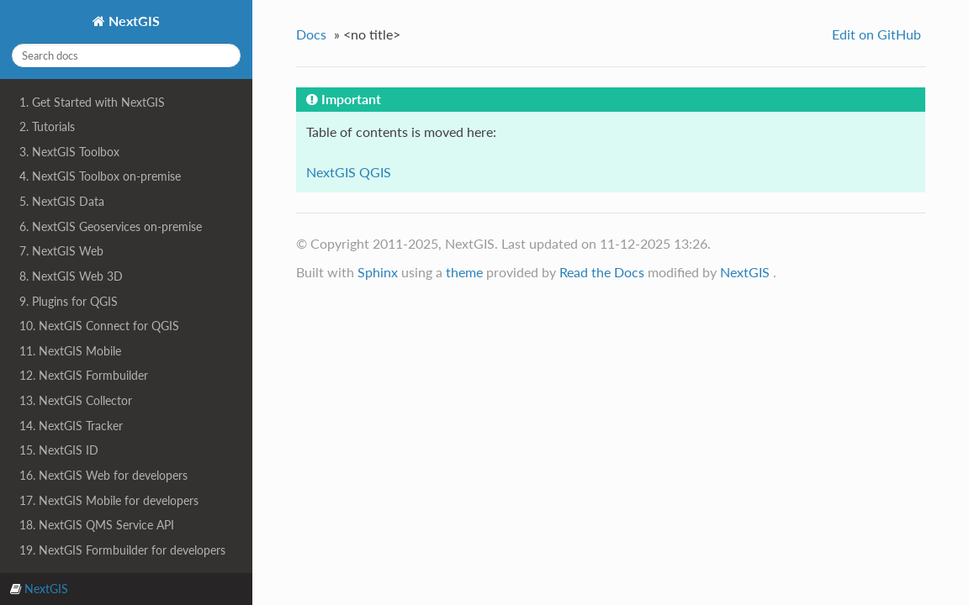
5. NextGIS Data (61, 201)
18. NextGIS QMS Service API (96, 525)
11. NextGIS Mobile (70, 351)
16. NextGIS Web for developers (103, 475)
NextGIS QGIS (348, 172)
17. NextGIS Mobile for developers (109, 500)
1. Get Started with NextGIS (92, 102)
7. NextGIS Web (61, 251)
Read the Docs (601, 272)
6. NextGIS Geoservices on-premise (110, 226)
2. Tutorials (47, 126)
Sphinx (377, 272)
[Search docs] (126, 55)
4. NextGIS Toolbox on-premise (100, 176)
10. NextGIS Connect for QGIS (99, 325)
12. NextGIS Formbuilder (83, 375)
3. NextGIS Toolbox (69, 152)
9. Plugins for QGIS (68, 301)
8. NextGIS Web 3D (71, 276)
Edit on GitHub (876, 34)
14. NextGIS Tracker (71, 425)
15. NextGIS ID (58, 450)
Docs (311, 34)
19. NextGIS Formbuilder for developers (122, 550)
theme (464, 272)
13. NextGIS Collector (75, 400)
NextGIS (132, 21)
